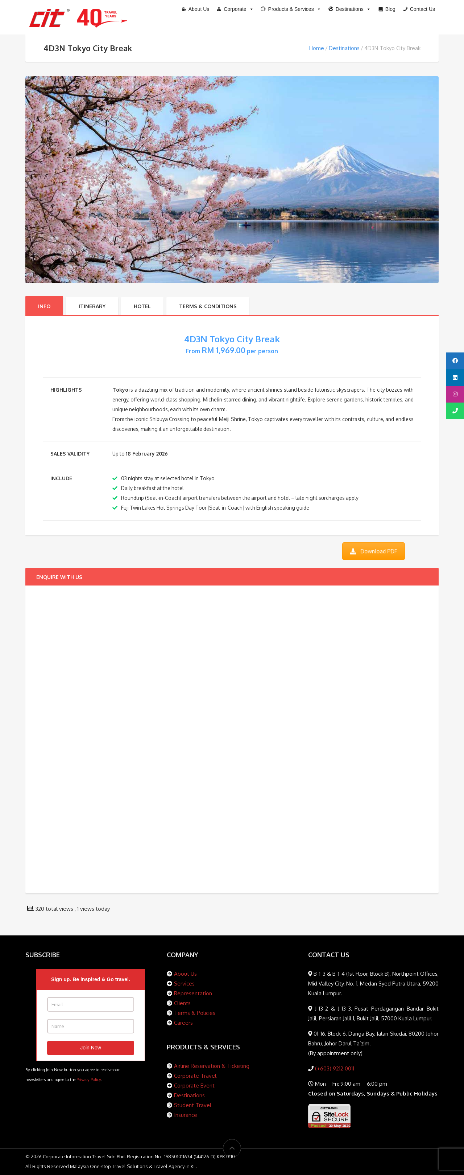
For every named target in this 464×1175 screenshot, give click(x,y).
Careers (183, 1022)
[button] (291, 9)
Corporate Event (194, 1085)
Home (316, 48)
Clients (182, 1003)
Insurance (185, 1114)
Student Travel (192, 1105)
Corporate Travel (195, 1075)
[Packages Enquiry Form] (212, 738)
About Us (185, 973)
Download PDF (373, 551)
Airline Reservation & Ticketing (211, 1065)
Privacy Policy (88, 1079)
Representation (193, 993)
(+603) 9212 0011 (334, 1068)
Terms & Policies (194, 1012)
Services (184, 983)
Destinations (344, 48)
